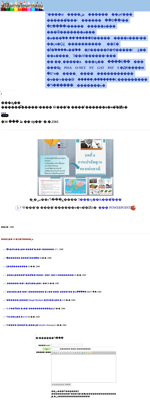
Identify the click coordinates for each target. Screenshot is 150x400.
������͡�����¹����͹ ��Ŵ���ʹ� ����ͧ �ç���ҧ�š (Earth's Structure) (30, 325)
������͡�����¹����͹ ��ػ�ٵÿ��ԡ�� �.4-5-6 (16, 317)
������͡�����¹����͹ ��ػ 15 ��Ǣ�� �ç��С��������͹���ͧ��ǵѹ (29, 308)
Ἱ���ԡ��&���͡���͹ (100, 199)
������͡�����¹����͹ (22, 12)
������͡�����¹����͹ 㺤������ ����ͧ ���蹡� (22, 258)
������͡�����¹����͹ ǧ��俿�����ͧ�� (16, 266)
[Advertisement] (75, 134)
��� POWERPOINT (117, 207)
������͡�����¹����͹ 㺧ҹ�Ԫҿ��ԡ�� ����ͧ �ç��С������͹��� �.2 (30, 249)
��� (3, 113)
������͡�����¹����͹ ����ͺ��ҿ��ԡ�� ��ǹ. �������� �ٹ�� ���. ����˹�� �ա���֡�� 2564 (48, 292)
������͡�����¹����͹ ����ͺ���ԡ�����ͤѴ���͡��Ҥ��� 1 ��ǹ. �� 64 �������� (39, 275)
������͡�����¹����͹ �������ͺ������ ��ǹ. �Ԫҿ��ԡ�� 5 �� (26, 283)
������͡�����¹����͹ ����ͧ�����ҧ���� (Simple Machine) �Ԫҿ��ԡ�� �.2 (34, 300)
